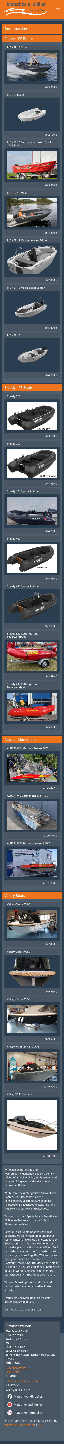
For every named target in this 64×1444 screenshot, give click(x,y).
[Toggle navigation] (57, 10)
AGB (40, 1425)
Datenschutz (27, 1425)
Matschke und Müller (24, 1404)
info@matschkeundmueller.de (23, 1381)
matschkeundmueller (24, 1412)
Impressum (11, 1425)
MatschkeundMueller (24, 1396)
